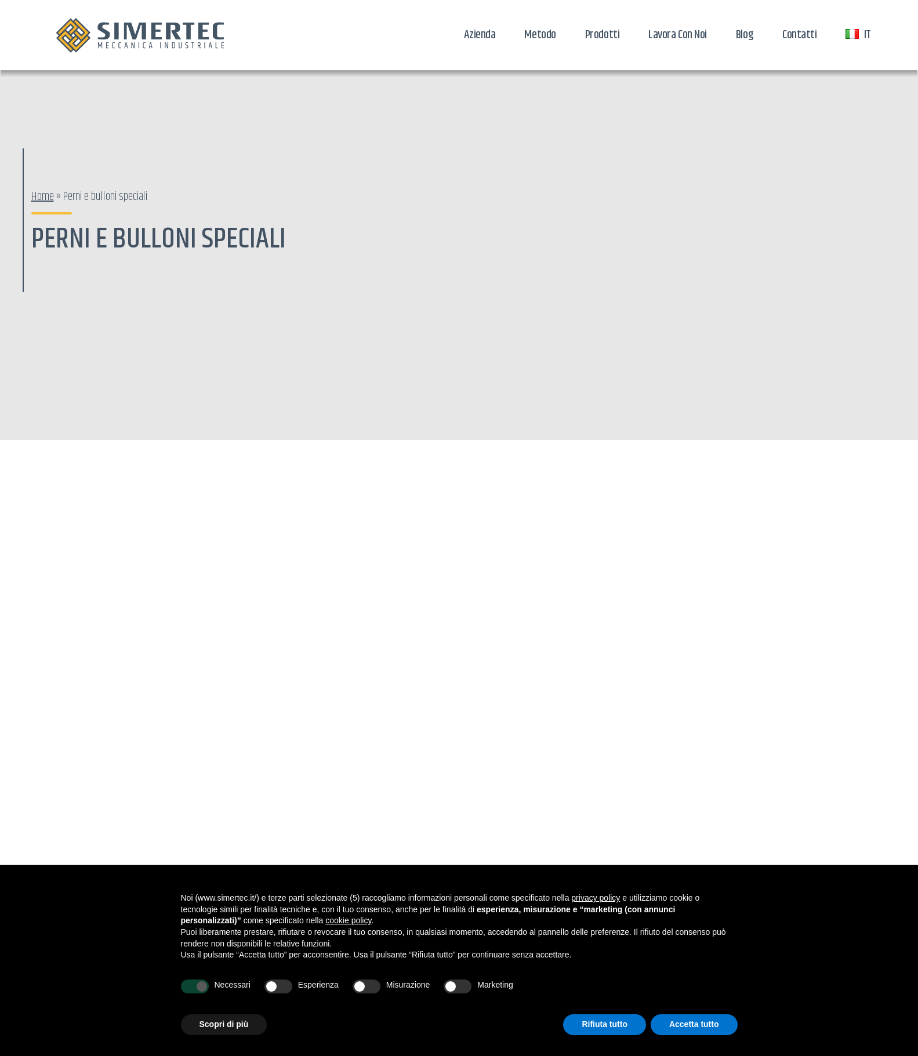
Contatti (799, 35)
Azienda (480, 35)
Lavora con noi (677, 35)
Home (42, 197)
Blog (744, 35)
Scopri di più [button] (224, 1024)
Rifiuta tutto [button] (604, 1024)
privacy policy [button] (595, 897)
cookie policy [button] (348, 920)
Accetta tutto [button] (694, 1024)
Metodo (540, 35)
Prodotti (602, 35)
